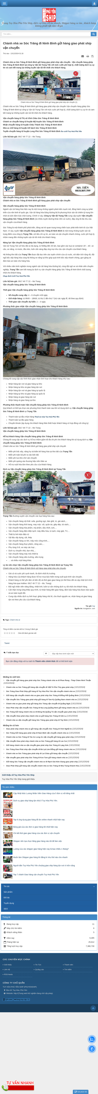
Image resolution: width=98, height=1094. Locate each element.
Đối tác (7, 897)
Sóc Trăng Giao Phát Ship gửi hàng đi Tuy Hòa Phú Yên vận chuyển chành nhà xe (40, 691)
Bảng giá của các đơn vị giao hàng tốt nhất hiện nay (35, 827)
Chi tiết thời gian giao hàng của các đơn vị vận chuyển (36, 833)
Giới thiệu (8, 965)
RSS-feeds (8, 974)
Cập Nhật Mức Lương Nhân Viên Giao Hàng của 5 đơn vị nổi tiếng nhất (43, 793)
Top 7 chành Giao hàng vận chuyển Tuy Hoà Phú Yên (36, 874)
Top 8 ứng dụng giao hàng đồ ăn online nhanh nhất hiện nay (39, 820)
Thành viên (68, 965)
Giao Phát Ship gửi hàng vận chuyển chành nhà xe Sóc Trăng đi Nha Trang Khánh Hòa (42, 766)
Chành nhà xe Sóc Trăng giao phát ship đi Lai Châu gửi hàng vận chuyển (37, 753)
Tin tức (7, 886)
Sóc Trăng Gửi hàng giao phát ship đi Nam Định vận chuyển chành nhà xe (37, 733)
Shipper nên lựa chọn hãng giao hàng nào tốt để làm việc (37, 841)
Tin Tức (38, 965)
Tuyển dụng (9, 903)
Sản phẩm (8, 892)
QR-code (7, 999)
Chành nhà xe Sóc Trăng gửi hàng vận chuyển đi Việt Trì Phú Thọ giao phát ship (40, 687)
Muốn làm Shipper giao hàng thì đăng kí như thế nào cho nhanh (40, 857)
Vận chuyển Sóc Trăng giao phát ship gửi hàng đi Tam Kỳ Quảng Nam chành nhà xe (41, 699)
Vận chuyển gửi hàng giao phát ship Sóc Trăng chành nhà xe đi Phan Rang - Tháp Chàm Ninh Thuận (48, 680)
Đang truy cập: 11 (21, 999)
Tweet (6, 643)
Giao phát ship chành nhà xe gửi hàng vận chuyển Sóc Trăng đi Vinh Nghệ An (39, 729)
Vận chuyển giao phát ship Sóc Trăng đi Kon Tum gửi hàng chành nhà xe (37, 758)
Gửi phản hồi (80, 1092)
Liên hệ (7, 969)
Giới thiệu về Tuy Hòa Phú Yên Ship (18, 775)
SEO (6, 909)
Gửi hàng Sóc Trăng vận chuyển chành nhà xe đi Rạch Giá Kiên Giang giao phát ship (42, 762)
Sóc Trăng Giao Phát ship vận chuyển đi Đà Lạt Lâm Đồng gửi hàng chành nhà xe (40, 749)
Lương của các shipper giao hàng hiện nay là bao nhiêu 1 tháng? (41, 849)
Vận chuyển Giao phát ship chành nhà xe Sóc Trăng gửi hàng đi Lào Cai (36, 741)
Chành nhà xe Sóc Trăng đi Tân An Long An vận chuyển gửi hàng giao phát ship (40, 737)
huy (93, 606)
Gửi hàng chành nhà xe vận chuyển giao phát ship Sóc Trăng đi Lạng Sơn (37, 745)
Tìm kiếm (68, 969)
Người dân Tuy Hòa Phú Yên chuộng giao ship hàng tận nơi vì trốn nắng (44, 865)
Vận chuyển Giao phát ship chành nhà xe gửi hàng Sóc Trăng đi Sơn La (36, 716)
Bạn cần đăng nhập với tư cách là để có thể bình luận (39, 661)
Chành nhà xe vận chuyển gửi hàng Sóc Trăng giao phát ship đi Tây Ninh (37, 720)
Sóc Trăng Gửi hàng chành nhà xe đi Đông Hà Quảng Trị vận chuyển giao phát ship (41, 712)
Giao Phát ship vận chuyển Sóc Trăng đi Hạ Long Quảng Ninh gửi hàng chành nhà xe (42, 708)
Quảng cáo (39, 969)
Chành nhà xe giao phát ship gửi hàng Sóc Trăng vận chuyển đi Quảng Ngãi (38, 704)
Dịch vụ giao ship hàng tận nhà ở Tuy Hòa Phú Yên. (35, 801)
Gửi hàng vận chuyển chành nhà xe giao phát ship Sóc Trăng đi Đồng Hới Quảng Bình (42, 695)
